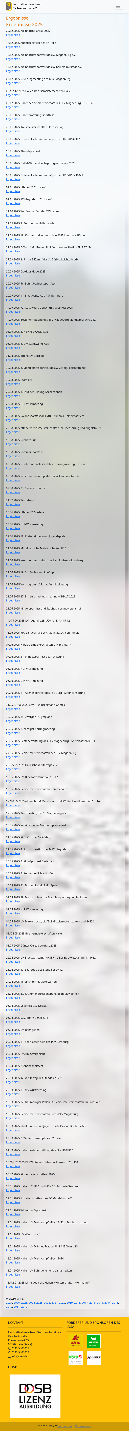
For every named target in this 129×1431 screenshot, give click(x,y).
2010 (24, 1306)
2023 (39, 1302)
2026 (17, 1302)
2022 (47, 1302)
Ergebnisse (13, 35)
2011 (17, 1306)
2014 (107, 1302)
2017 (85, 1302)
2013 (115, 1302)
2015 (100, 1302)
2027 (9, 1302)
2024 (32, 1302)
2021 (54, 1302)
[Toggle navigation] (118, 6)
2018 (77, 1302)
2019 (70, 1302)
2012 (9, 1306)
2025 (24, 1302)
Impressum (64, 1426)
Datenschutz (83, 1426)
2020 (62, 1302)
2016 (92, 1302)
